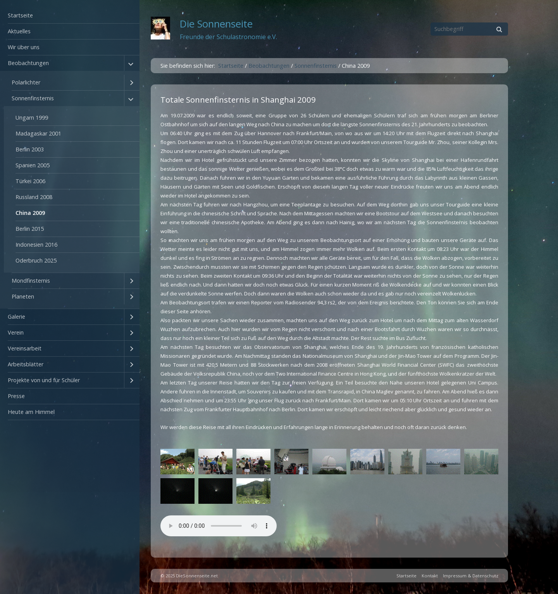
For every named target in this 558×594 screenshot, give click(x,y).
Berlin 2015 (30, 228)
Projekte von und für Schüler (44, 380)
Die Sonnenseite (216, 24)
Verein (16, 332)
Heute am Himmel (31, 411)
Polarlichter (26, 82)
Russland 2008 (34, 197)
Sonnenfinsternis (33, 98)
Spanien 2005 (33, 165)
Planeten (23, 296)
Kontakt (430, 576)
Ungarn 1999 (32, 117)
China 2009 (30, 212)
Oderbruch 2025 (36, 260)
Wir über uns (24, 47)
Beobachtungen (28, 63)
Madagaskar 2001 (38, 133)
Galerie (16, 316)
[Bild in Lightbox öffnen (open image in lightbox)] (177, 461)
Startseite (20, 15)
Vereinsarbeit (24, 348)
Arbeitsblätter (25, 364)
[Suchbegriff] (469, 29)
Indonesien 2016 (36, 244)
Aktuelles (19, 31)
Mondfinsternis (31, 280)
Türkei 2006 (30, 181)
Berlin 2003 (30, 149)
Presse (16, 396)
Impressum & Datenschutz (470, 576)
